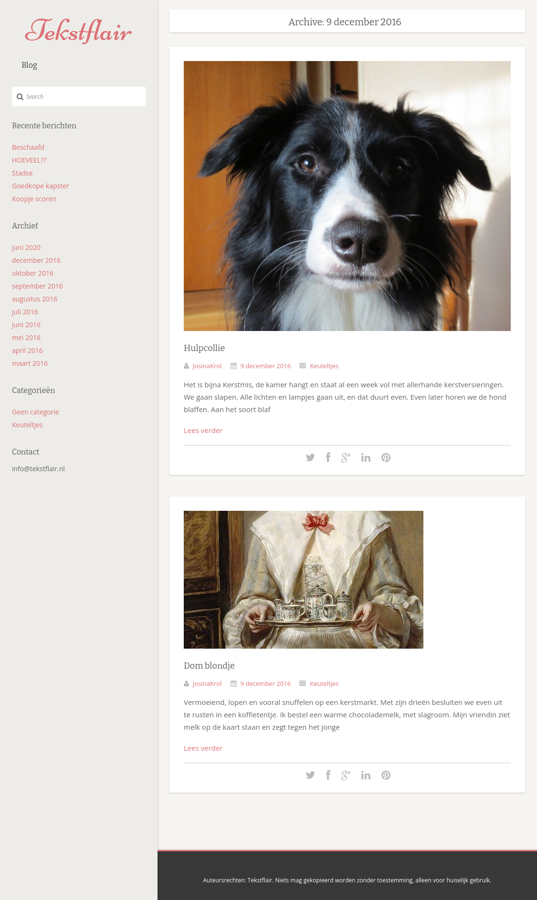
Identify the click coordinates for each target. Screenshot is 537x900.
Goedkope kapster (40, 185)
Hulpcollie (204, 348)
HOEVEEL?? (29, 160)
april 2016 (27, 350)
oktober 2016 (32, 273)
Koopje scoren (34, 198)
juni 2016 (26, 324)
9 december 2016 (266, 366)
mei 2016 (26, 337)
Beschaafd (28, 147)
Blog (29, 65)
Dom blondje (209, 666)
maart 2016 (30, 363)
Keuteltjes (27, 424)
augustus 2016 (34, 298)
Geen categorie (35, 411)
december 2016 (36, 260)
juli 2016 (25, 311)
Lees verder (203, 430)
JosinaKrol (207, 366)
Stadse (22, 172)
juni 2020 (26, 247)
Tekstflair (78, 30)
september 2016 (37, 285)
